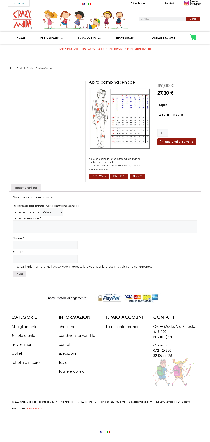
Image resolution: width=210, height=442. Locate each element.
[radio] (164, 116)
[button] (19, 3)
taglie (163, 106)
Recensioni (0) (26, 189)
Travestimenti (126, 39)
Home (21, 39)
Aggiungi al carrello (179, 143)
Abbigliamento (51, 39)
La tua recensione (27, 219)
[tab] (26, 189)
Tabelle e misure (163, 39)
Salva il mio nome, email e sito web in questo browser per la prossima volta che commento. (84, 268)
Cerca (193, 20)
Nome (18, 239)
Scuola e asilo (89, 39)
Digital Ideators (33, 410)
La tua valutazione (26, 213)
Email (18, 254)
